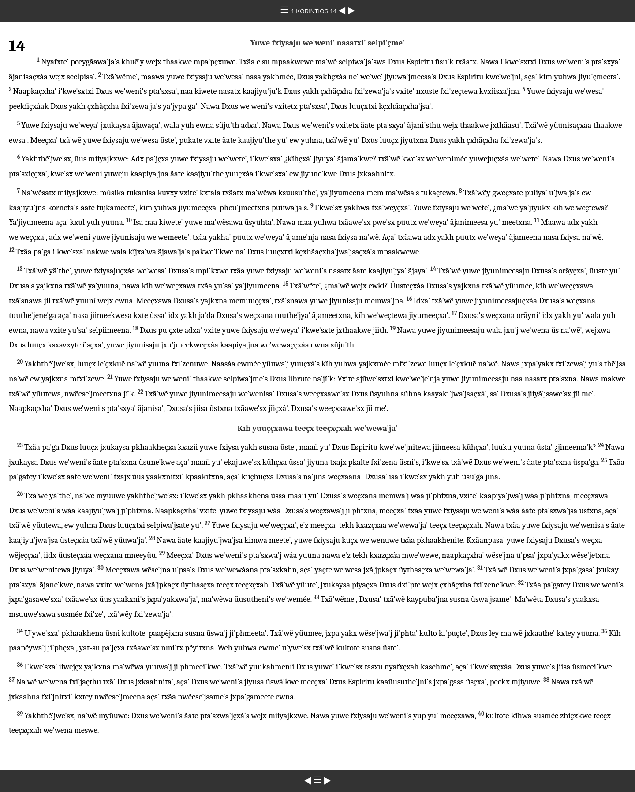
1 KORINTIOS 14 (314, 11)
